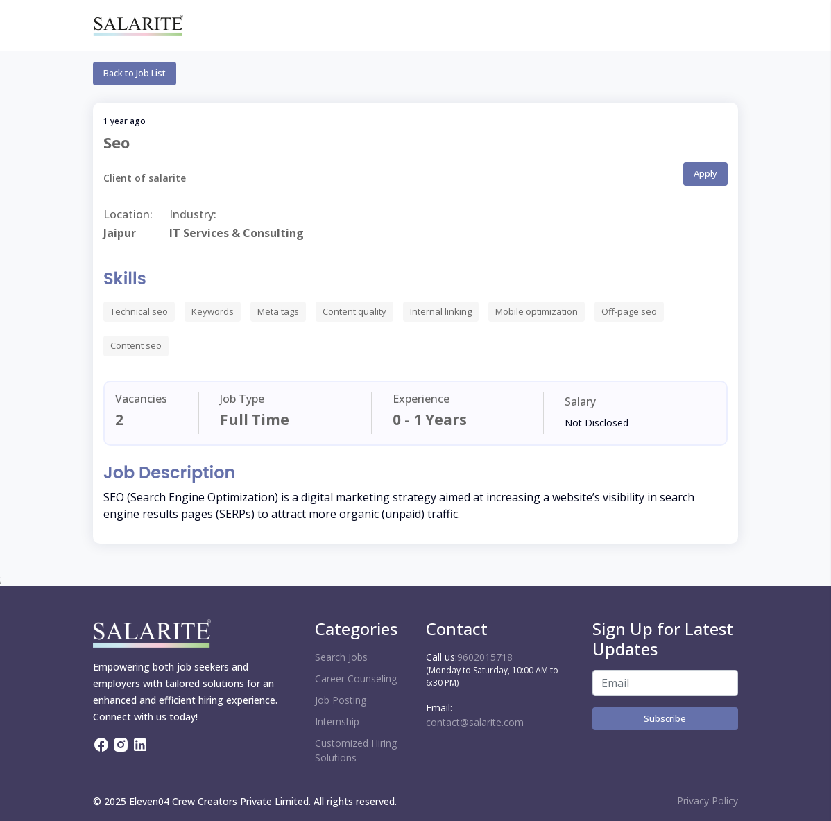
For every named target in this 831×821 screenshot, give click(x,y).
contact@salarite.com (475, 722)
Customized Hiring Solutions (356, 750)
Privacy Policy (707, 800)
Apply (705, 173)
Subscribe (665, 718)
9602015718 (485, 657)
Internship (337, 721)
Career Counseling (356, 678)
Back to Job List (134, 73)
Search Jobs (341, 657)
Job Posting (340, 700)
